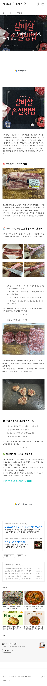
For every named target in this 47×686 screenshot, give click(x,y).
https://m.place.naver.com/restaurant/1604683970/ (21, 539)
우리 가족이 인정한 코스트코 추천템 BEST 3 (17, 481)
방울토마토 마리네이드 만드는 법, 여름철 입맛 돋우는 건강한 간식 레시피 (19, 580)
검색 (38, 4)
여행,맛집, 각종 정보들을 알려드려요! (13, 646)
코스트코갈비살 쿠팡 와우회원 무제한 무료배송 (23, 527)
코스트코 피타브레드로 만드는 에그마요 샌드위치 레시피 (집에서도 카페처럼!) (19, 575)
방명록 (19, 12)
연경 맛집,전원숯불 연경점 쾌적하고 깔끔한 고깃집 (17, 542)
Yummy (8, 565)
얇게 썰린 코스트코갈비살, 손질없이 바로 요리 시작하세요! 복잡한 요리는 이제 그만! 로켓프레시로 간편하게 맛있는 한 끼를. (23, 530)
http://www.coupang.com (14, 524)
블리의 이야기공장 (14, 4)
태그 (10, 12)
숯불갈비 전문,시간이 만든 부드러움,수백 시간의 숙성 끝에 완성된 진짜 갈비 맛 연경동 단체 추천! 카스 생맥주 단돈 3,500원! (17, 545)
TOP (42, 676)
